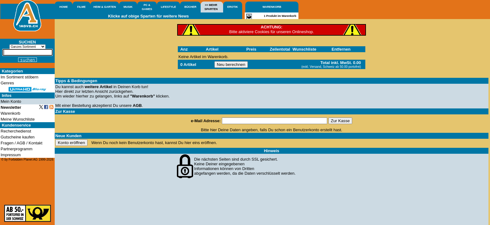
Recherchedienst (16, 131)
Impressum (11, 154)
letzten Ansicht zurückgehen (107, 91)
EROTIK (232, 6)
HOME (63, 6)
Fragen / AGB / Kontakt (21, 143)
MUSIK (127, 6)
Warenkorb (10, 113)
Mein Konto (11, 101)
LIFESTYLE (168, 6)
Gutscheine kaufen (17, 137)
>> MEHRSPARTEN (211, 7)
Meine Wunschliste (18, 119)
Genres (7, 83)
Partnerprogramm (16, 149)
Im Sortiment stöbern (19, 77)
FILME (81, 6)
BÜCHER (190, 6)
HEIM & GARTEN (104, 6)
